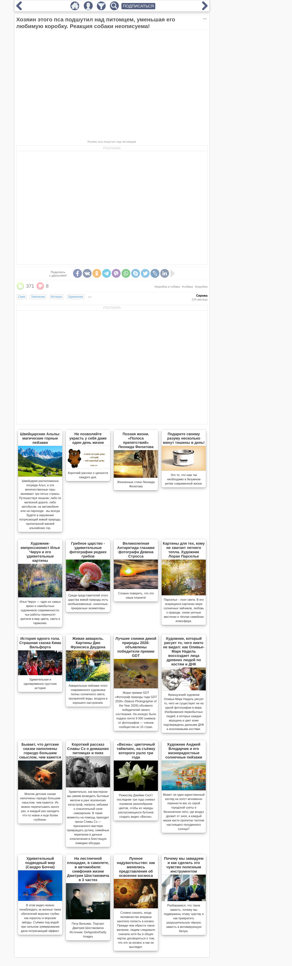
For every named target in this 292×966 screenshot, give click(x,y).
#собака (187, 286)
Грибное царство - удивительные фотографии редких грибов (88, 549)
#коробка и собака (167, 286)
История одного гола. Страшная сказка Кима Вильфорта (40, 642)
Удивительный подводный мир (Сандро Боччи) (40, 862)
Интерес (56, 296)
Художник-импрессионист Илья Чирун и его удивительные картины (40, 552)
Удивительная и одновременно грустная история (40, 684)
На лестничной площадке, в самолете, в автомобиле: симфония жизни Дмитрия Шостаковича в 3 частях (88, 869)
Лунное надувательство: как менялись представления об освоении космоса (136, 867)
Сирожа (201, 295)
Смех (21, 296)
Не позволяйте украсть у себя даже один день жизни (88, 438)
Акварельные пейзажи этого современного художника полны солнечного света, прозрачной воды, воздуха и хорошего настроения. (88, 694)
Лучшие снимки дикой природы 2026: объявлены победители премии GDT (135, 647)
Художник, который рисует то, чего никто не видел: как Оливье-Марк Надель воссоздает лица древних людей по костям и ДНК (183, 651)
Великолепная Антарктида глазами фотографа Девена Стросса (136, 549)
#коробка (201, 286)
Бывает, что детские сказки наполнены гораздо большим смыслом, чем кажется (40, 750)
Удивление (75, 296)
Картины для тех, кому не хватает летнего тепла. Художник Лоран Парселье (184, 549)
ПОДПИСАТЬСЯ (138, 6)
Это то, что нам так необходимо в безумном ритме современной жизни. (184, 479)
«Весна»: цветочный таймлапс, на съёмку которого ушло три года (136, 750)
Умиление (38, 296)
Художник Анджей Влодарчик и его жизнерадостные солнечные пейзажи (183, 750)
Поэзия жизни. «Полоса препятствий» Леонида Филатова (135, 440)
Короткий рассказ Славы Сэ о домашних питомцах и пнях (88, 748)
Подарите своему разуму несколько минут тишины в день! (183, 438)
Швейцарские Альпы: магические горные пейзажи (40, 438)
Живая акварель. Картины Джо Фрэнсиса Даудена (88, 642)
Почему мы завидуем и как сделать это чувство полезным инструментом (184, 864)
